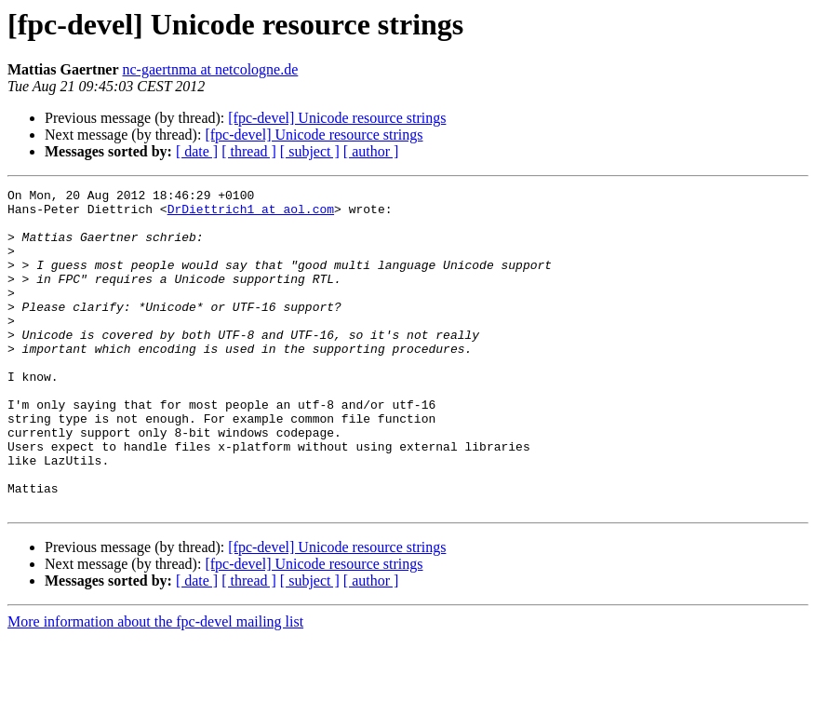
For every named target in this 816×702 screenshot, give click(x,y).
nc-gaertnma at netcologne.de (211, 69)
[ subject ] (310, 151)
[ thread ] (248, 151)
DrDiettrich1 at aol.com (250, 214)
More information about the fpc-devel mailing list (155, 686)
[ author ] (371, 151)
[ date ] (197, 151)
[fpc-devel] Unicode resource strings (337, 118)
